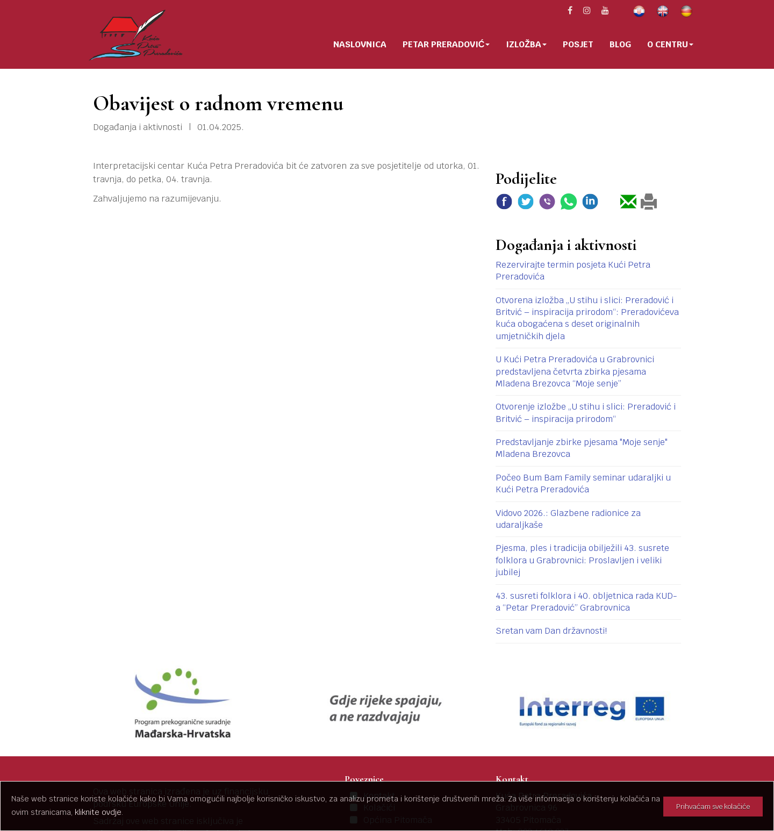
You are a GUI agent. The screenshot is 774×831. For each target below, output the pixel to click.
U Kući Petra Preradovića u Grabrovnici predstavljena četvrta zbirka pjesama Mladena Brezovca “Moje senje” (575, 371)
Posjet (578, 44)
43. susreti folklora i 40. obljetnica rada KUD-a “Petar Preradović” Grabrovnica (586, 601)
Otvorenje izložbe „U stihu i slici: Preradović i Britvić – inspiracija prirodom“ (586, 412)
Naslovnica (359, 44)
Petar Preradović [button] (446, 44)
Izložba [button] (526, 44)
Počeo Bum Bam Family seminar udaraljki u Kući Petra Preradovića (583, 483)
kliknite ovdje (98, 812)
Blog (620, 44)
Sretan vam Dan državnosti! (551, 630)
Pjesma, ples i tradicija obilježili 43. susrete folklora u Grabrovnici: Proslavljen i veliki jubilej (582, 560)
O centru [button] (670, 44)
